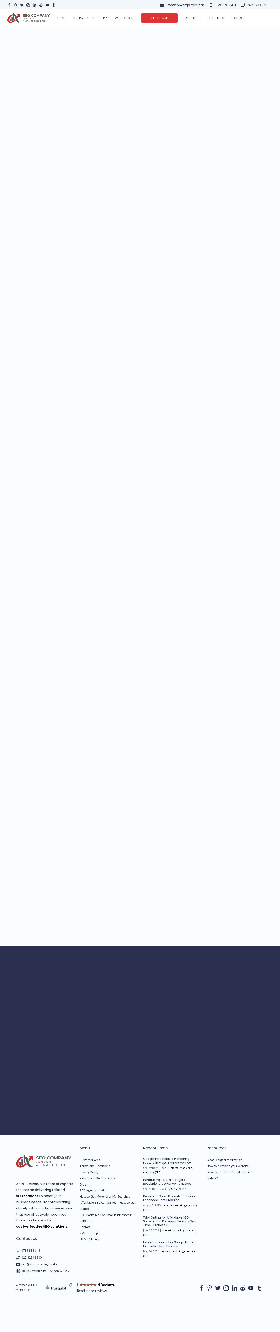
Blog (83, 1184)
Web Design (124, 18)
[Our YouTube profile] (47, 5)
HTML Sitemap (90, 1239)
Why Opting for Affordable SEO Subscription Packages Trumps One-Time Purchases (170, 1221)
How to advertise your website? (228, 1166)
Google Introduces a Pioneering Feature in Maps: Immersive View (167, 1161)
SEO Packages (83, 18)
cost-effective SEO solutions (41, 1226)
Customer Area (90, 1160)
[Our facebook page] (9, 5)
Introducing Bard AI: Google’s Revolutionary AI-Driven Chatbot (167, 1182)
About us (192, 18)
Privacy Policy (89, 1172)
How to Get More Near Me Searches (105, 1196)
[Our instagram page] (28, 5)
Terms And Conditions (95, 1166)
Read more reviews (92, 1290)
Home (61, 18)
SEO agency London (93, 1190)
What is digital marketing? (224, 1160)
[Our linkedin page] (34, 5)
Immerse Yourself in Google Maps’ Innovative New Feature (168, 1244)
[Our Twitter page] (22, 5)
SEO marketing (177, 1189)
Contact (238, 18)
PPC (106, 18)
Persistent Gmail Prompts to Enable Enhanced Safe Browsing (169, 1198)
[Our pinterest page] (15, 5)
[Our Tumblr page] (53, 5)
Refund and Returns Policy (98, 1178)
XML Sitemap (89, 1233)
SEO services (27, 1196)
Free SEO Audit (159, 18)
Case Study (216, 18)
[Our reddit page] (41, 5)
